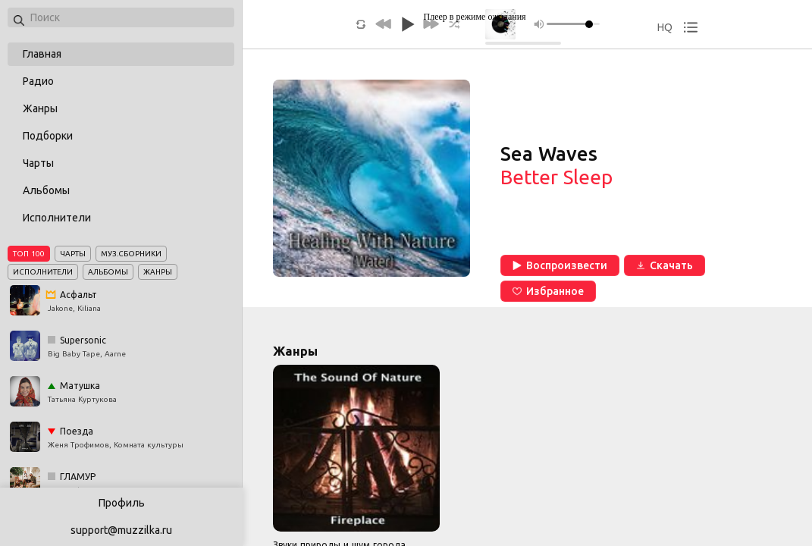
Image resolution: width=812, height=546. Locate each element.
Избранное (548, 291)
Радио (38, 81)
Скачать (664, 265)
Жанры (40, 108)
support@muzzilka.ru (121, 530)
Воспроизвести (560, 265)
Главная (42, 54)
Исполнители (57, 218)
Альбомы (46, 190)
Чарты (38, 163)
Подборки (48, 136)
